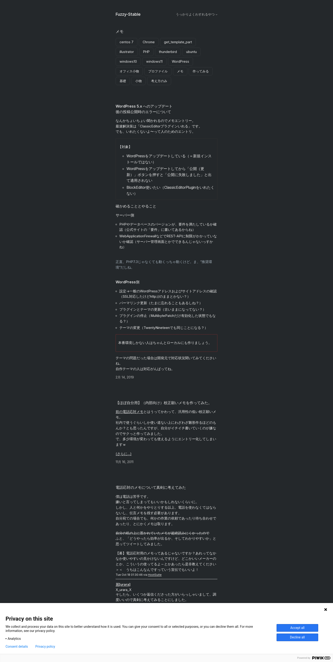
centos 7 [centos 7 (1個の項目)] (126, 42)
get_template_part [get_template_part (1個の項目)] (178, 42)
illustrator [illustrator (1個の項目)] (127, 52)
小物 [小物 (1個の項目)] (138, 81)
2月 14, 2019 (125, 377)
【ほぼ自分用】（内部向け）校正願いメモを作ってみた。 (164, 402)
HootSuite (155, 574)
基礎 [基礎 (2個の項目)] (123, 81)
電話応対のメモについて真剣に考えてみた (151, 487)
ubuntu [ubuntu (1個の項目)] (191, 52)
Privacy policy (45, 646)
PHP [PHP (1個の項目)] (146, 52)
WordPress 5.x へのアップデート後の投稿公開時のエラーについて (144, 109)
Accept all (297, 628)
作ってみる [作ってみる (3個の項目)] (201, 71)
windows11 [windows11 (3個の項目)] (154, 61)
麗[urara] (123, 584)
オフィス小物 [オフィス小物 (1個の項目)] (129, 71)
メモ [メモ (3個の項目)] (180, 71)
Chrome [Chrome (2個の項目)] (149, 42)
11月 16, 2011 (124, 462)
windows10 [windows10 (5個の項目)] (128, 61)
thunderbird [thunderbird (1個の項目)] (168, 52)
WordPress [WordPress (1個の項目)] (180, 61)
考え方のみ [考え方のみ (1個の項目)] (159, 81)
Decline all (297, 637)
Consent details (17, 646)
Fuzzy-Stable (128, 14)
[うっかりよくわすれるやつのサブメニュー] (216, 14)
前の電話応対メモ (129, 412)
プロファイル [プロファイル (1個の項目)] (158, 71)
